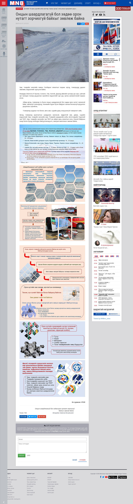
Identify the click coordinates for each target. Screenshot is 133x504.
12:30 (97, 283)
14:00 (97, 295)
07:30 (97, 264)
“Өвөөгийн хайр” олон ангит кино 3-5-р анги (108, 295)
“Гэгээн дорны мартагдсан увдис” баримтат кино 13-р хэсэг (107, 279)
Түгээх (25, 417)
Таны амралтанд (31, 483)
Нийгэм (107, 65)
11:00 (97, 275)
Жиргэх (34, 417)
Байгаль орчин (10, 489)
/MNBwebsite (115, 315)
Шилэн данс (51, 493)
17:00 (97, 302)
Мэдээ (8, 474)
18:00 (97, 306)
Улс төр (54, 3)
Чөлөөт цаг (31, 474)
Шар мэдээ (30, 495)
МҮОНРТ (50, 474)
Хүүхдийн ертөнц (31, 485)
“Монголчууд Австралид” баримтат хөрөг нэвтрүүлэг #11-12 (108, 291)
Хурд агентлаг (102, 111)
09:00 (97, 272)
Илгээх (23, 456)
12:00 (97, 278)
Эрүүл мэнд (30, 491)
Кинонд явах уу (10, 497)
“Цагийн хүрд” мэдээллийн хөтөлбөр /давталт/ (107, 264)
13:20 (97, 290)
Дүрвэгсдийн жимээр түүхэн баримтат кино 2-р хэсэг (108, 303)
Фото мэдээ (9, 487)
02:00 (97, 261)
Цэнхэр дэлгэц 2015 (32, 480)
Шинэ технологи (31, 478)
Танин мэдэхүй (31, 493)
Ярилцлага (9, 491)
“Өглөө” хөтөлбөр (105, 271)
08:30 (97, 268)
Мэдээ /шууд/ (104, 287)
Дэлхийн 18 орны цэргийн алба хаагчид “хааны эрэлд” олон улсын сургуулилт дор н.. (51, 9)
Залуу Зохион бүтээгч (73, 480)
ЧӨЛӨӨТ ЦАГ (66, 3)
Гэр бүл (29, 489)
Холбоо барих (51, 487)
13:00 (97, 287)
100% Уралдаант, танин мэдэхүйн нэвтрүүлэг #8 (107, 299)
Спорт (88, 3)
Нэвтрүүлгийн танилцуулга (13, 500)
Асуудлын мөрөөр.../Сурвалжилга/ (105, 283)
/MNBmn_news (101, 315)
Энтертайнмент (10, 493)
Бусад (97, 3)
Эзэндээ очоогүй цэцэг (106, 306)
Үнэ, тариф (50, 489)
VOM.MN (70, 478)
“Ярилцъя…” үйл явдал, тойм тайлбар (108, 275)
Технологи (8, 483)
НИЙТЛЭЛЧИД (101, 186)
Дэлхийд (78, 3)
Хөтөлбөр (100, 253)
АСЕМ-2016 (9, 495)
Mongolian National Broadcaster (64, 414)
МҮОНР (49, 478)
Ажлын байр (51, 491)
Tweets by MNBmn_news (103, 319)
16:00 (97, 299)
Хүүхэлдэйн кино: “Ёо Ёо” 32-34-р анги (108, 268)
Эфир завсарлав (104, 261)
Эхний (76, 461)
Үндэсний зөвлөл (52, 483)
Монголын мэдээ (4, 26)
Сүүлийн (84, 461)
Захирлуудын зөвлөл (53, 485)
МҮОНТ (49, 480)
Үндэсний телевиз (4, 19)
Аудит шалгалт (72, 485)
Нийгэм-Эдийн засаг (11, 480)
